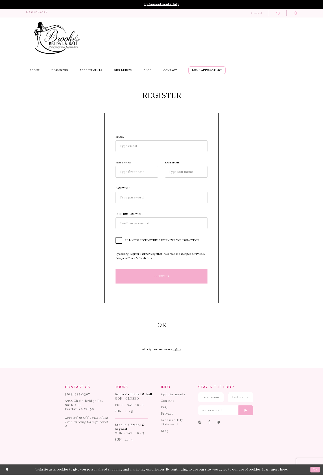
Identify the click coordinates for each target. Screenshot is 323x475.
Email (120, 137)
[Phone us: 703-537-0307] (41, 13)
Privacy (167, 414)
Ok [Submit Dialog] (315, 469)
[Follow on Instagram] (200, 422)
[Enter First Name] (211, 397)
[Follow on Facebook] (209, 422)
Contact (167, 401)
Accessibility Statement (172, 422)
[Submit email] (245, 411)
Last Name (172, 163)
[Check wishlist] (278, 13)
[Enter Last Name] (240, 397)
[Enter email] (225, 411)
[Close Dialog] (7, 470)
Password (123, 188)
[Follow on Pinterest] (218, 422)
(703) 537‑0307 (77, 395)
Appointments (173, 395)
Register (161, 276)
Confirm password (130, 214)
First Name (123, 163)
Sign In (177, 349)
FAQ (164, 407)
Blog (165, 431)
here (283, 469)
